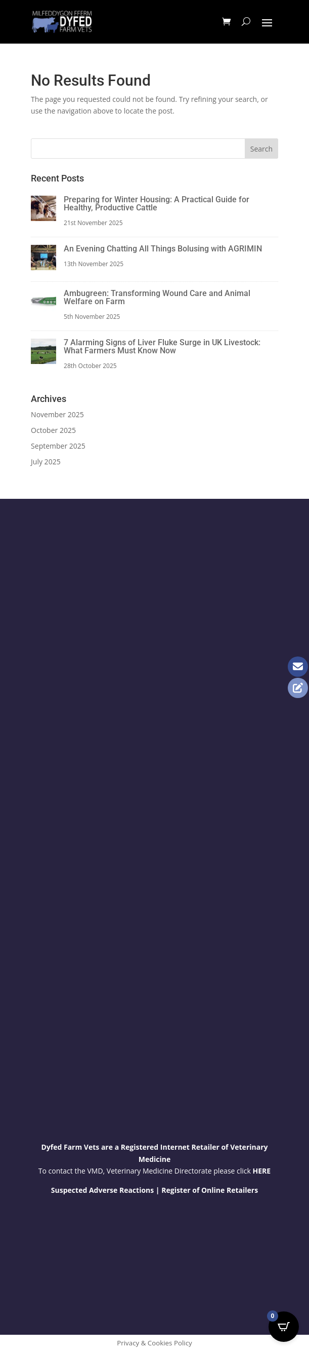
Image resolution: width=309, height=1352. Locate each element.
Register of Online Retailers (209, 1190)
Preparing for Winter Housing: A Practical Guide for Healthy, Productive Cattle (156, 203)
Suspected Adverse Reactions (102, 1190)
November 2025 (57, 414)
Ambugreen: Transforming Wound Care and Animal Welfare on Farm (157, 297)
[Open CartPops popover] (284, 1326)
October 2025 (53, 430)
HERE (262, 1171)
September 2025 (58, 446)
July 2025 (46, 461)
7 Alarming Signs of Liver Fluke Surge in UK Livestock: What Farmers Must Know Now (162, 346)
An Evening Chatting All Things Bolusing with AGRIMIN (163, 248)
